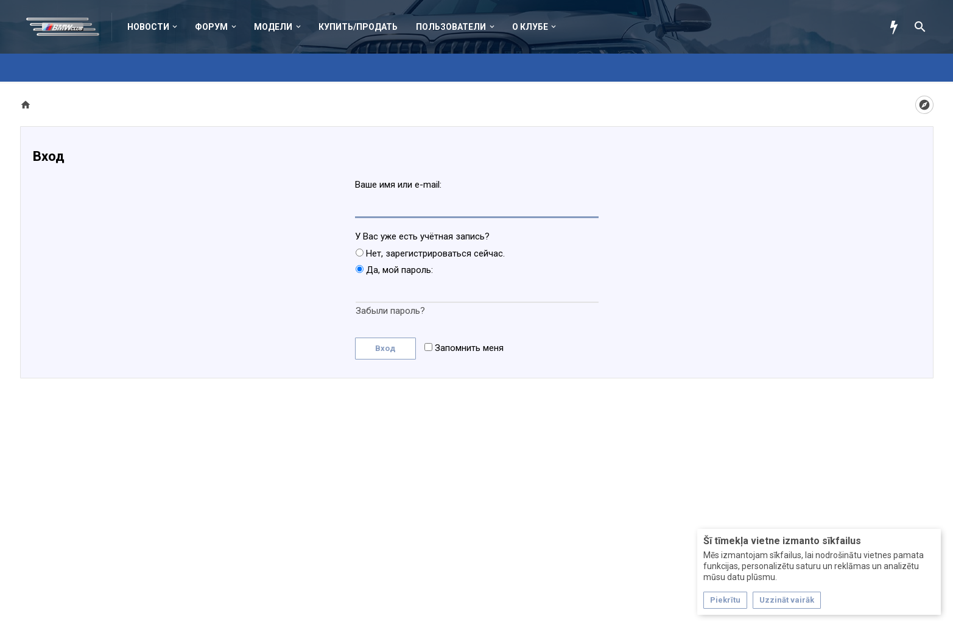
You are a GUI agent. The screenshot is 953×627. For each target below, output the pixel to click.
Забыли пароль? (390, 310)
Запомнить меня (464, 347)
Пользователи (451, 27)
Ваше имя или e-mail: (398, 184)
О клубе (530, 27)
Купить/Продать (358, 27)
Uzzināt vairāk (786, 599)
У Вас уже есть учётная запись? (422, 236)
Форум (211, 27)
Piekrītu (725, 599)
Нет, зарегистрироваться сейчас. (430, 253)
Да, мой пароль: (394, 269)
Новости (148, 27)
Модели (273, 27)
